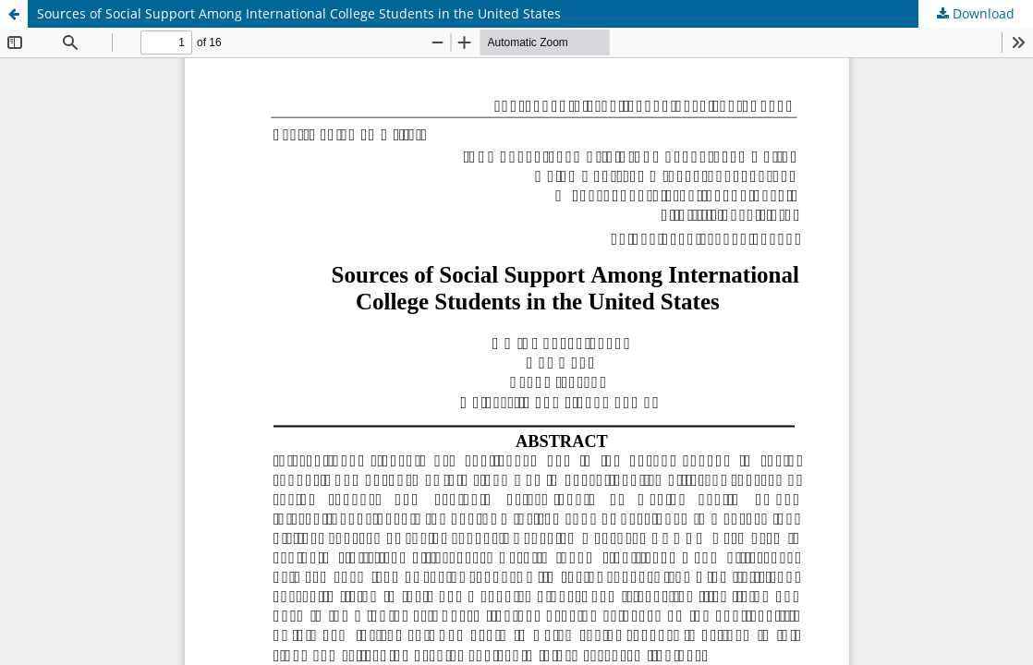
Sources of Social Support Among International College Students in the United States (299, 13)
